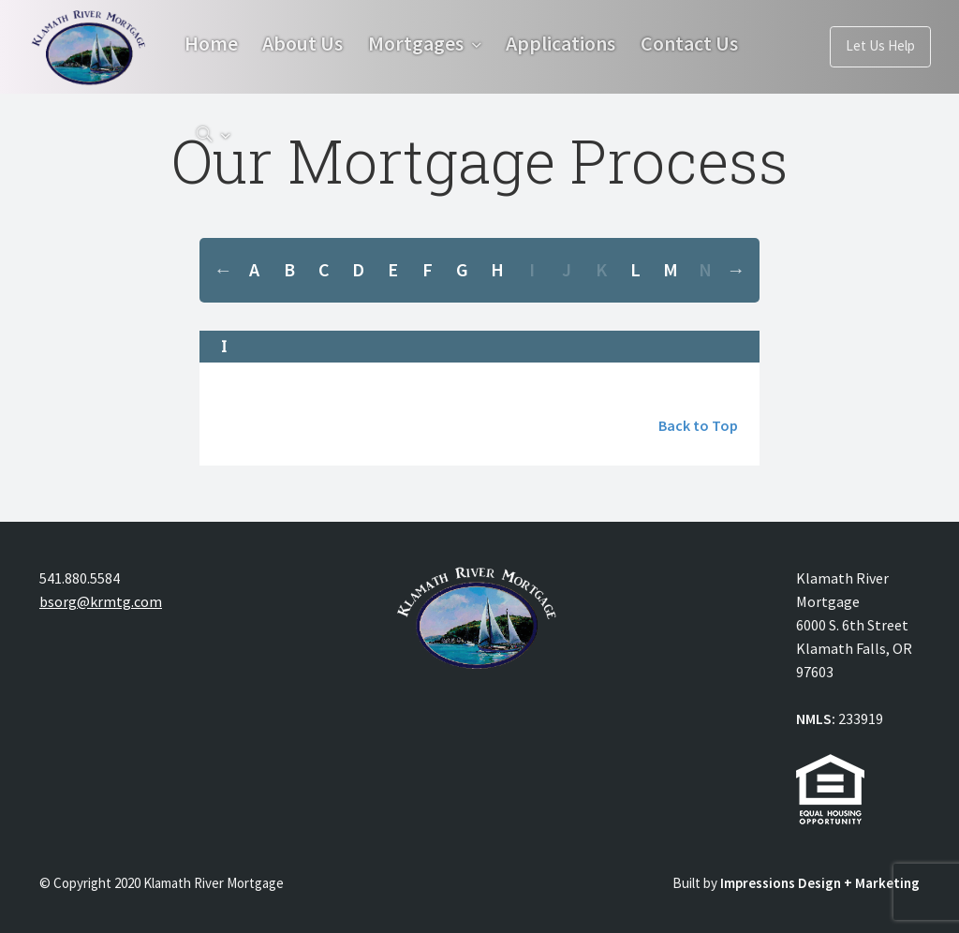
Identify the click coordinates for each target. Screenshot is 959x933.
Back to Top (698, 425)
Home (211, 45)
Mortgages (430, 45)
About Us (310, 45)
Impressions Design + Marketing (820, 883)
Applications (582, 45)
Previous (223, 269)
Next (736, 269)
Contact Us (249, 138)
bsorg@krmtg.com (100, 601)
